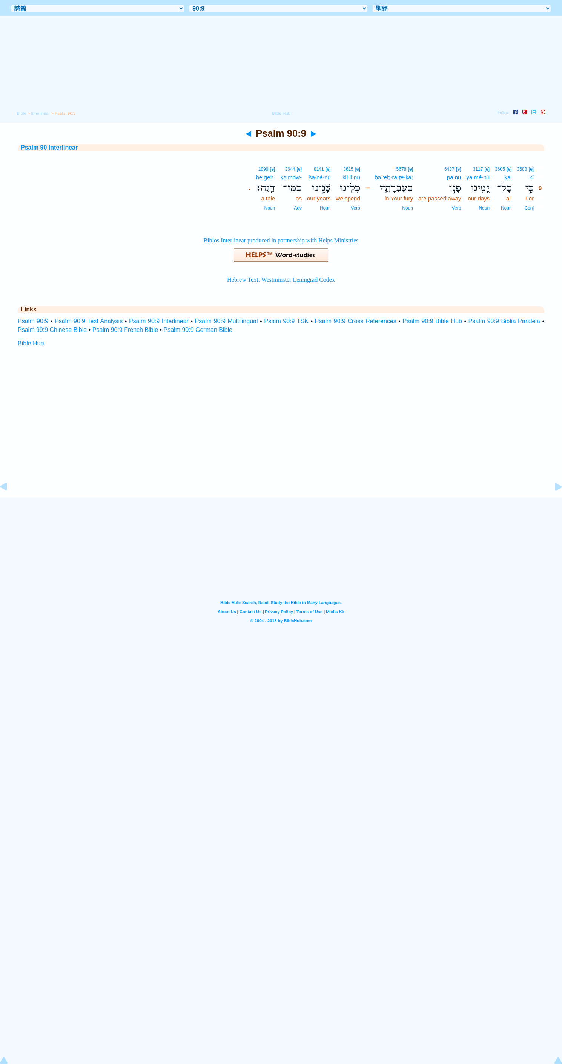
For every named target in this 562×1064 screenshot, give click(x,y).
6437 (449, 169)
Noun (506, 208)
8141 (319, 169)
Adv (298, 208)
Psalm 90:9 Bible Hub (432, 321)
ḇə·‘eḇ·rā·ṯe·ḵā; (394, 177)
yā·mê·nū (478, 177)
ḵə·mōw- (291, 177)
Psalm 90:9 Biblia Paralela (504, 321)
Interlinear (40, 113)
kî (531, 177)
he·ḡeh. (265, 177)
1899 (263, 169)
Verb (456, 208)
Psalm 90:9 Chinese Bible (52, 330)
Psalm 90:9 (33, 321)
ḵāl (508, 177)
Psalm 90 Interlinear (49, 147)
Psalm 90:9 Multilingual (226, 321)
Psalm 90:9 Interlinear (159, 321)
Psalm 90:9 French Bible (125, 330)
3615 (348, 169)
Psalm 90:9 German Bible (198, 330)
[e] (531, 169)
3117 (478, 169)
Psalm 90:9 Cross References (355, 321)
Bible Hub (31, 343)
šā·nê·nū (320, 177)
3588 (522, 169)
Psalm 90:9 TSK (286, 321)
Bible (21, 113)
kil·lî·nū (351, 177)
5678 (401, 169)
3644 (290, 169)
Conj (529, 208)
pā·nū (454, 177)
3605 (500, 169)
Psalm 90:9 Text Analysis (89, 321)
